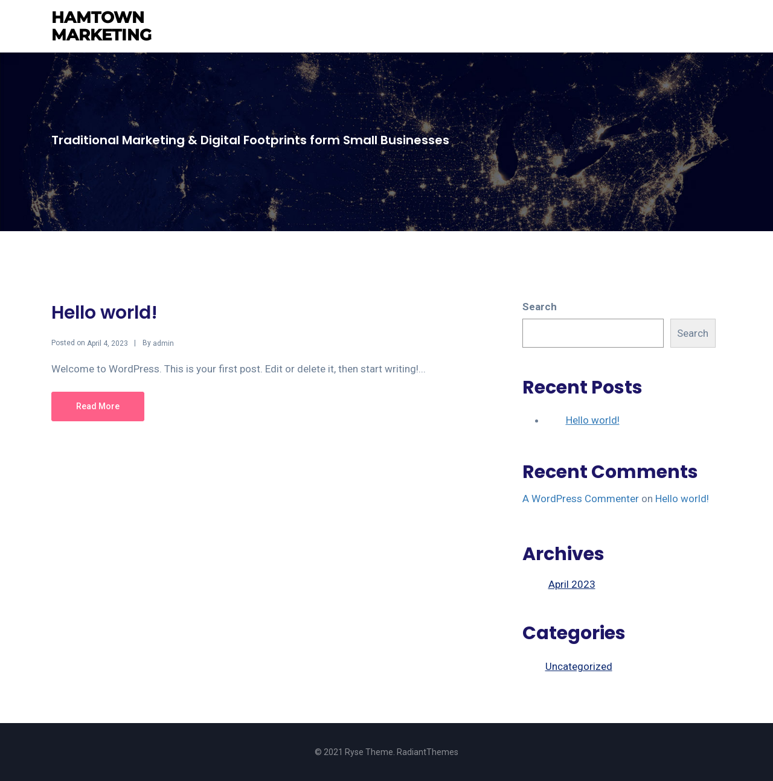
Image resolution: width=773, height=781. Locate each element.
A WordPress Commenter (580, 499)
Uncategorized (578, 666)
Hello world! (104, 312)
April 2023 (571, 584)
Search (539, 307)
